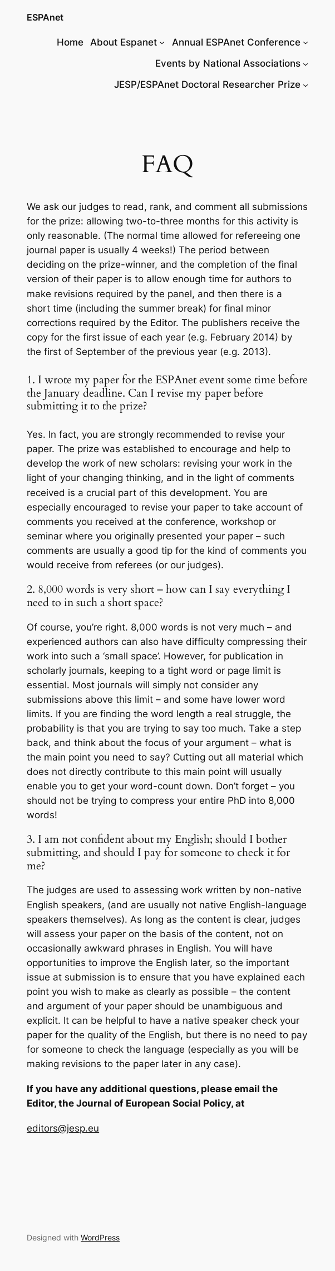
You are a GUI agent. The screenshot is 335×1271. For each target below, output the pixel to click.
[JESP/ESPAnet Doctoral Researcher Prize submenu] (305, 84)
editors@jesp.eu (63, 1128)
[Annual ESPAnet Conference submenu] (305, 42)
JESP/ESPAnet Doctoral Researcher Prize (207, 84)
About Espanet (123, 42)
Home (70, 42)
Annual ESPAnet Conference (236, 42)
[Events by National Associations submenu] (305, 63)
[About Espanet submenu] (162, 42)
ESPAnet (45, 17)
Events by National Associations (227, 63)
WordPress (100, 1237)
